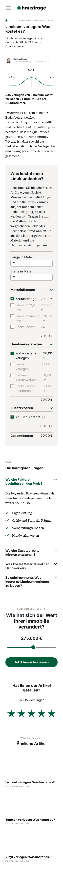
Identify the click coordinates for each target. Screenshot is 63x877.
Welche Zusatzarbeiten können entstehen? (31, 552)
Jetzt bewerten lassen (31, 662)
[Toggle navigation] (8, 8)
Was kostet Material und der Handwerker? (31, 565)
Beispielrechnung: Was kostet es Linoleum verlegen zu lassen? (31, 581)
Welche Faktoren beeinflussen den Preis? (31, 481)
